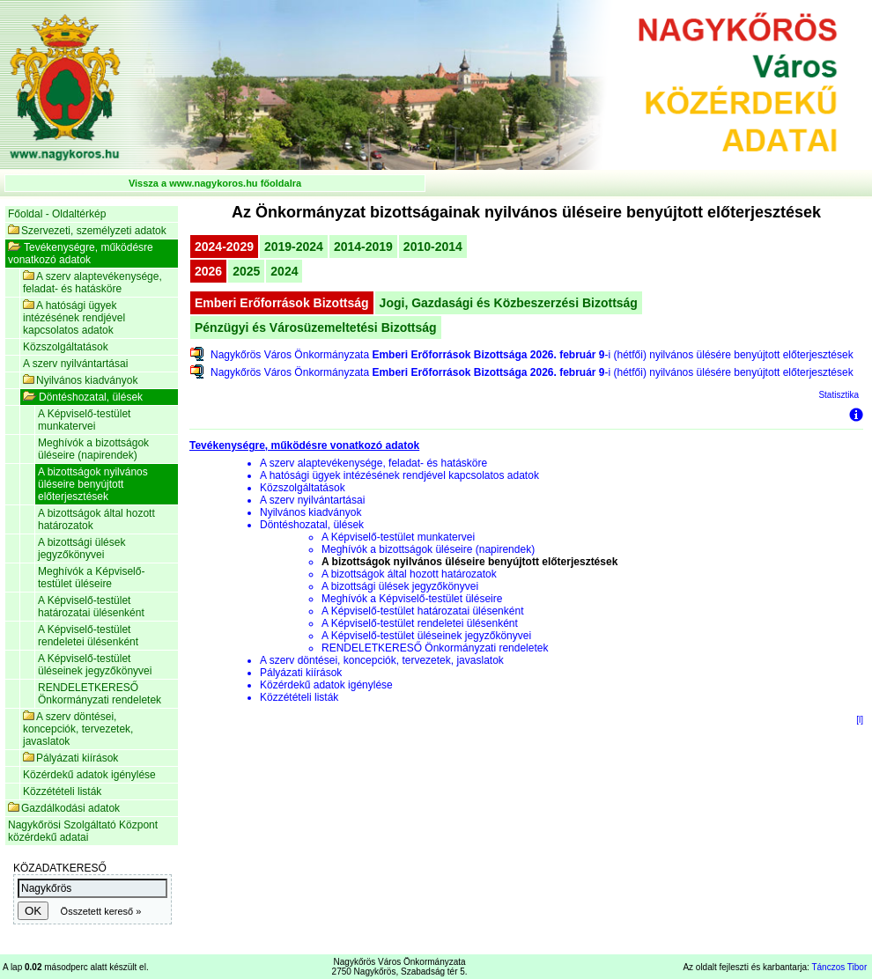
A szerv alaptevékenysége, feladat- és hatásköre (92, 282)
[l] (859, 720)
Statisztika (838, 395)
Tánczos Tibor (839, 967)
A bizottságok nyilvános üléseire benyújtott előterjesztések (93, 484)
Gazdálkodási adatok (64, 808)
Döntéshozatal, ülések (83, 397)
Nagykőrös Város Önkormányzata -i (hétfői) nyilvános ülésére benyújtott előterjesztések (532, 355)
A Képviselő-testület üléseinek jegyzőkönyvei (94, 664)
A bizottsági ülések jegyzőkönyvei (81, 548)
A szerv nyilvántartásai (75, 363)
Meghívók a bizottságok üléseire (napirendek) (93, 449)
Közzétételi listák (62, 791)
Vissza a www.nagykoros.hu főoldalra (215, 183)
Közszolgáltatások (65, 347)
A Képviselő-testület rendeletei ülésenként (88, 635)
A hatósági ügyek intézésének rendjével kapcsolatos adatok (74, 317)
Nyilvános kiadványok (80, 380)
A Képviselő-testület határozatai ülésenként (91, 606)
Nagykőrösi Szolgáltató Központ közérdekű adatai (83, 831)
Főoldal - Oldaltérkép (57, 214)
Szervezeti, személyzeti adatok (87, 231)
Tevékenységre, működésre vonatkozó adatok (80, 253)
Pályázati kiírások (70, 758)
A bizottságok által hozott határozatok (96, 519)
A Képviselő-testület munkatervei (84, 420)
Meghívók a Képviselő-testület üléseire (91, 577)
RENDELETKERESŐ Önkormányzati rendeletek (99, 693)
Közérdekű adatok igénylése (89, 775)
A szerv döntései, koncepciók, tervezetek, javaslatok (78, 728)
